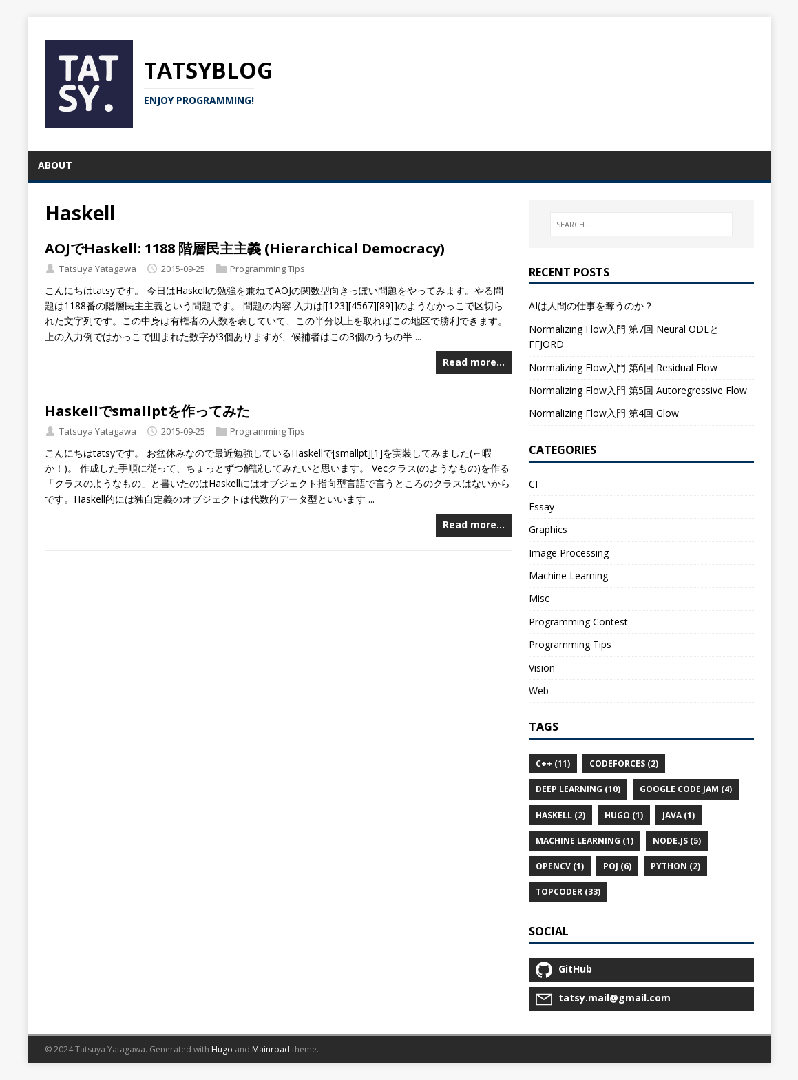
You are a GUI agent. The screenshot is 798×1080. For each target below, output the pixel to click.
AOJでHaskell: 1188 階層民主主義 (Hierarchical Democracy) (245, 248)
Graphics (548, 529)
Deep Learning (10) (578, 789)
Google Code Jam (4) (686, 789)
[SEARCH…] (641, 224)
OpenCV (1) (560, 866)
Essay (541, 506)
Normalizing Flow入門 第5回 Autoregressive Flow (638, 390)
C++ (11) (553, 763)
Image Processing (569, 552)
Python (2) (675, 866)
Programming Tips (267, 268)
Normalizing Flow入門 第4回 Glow (604, 412)
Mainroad (271, 1049)
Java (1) (678, 815)
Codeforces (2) (623, 763)
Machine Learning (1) (584, 841)
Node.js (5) (677, 841)
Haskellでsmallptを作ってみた (147, 411)
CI (533, 483)
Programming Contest (578, 621)
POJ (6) (617, 866)
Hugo (222, 1049)
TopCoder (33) (568, 891)
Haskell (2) (560, 815)
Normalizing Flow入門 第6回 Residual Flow (623, 367)
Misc (539, 598)
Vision (542, 667)
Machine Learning (568, 575)
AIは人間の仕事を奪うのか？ (591, 305)
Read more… (474, 361)
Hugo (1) (624, 815)
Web (539, 690)
